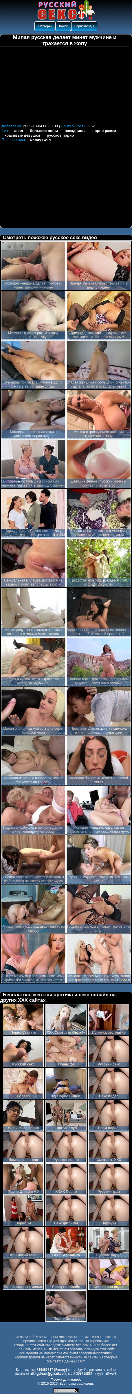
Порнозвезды (84, 26)
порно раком (104, 131)
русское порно (60, 135)
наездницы (75, 131)
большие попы (44, 131)
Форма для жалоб (66, 1380)
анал (18, 131)
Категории (45, 26)
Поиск (63, 26)
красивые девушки (22, 135)
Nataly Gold (40, 140)
